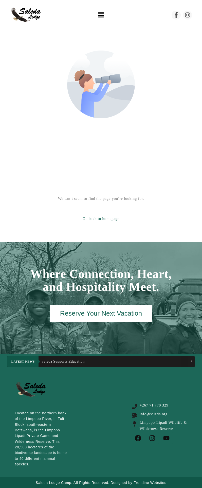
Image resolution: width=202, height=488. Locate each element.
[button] (101, 15)
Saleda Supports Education (63, 361)
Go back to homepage (101, 219)
